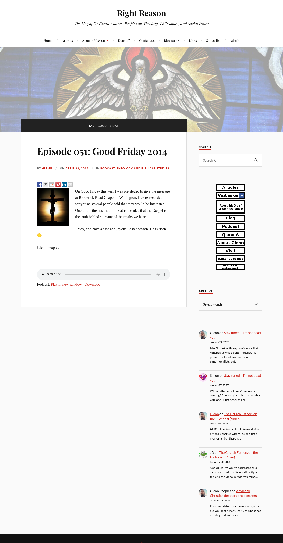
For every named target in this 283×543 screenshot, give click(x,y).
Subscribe (213, 40)
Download (92, 284)
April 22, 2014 (77, 168)
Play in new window (66, 284)
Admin (235, 40)
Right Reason (141, 12)
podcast (107, 168)
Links (193, 40)
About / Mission (93, 40)
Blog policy (172, 40)
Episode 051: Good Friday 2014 (102, 151)
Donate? (124, 40)
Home (48, 40)
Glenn (47, 168)
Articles (67, 40)
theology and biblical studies (143, 168)
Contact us (147, 40)
